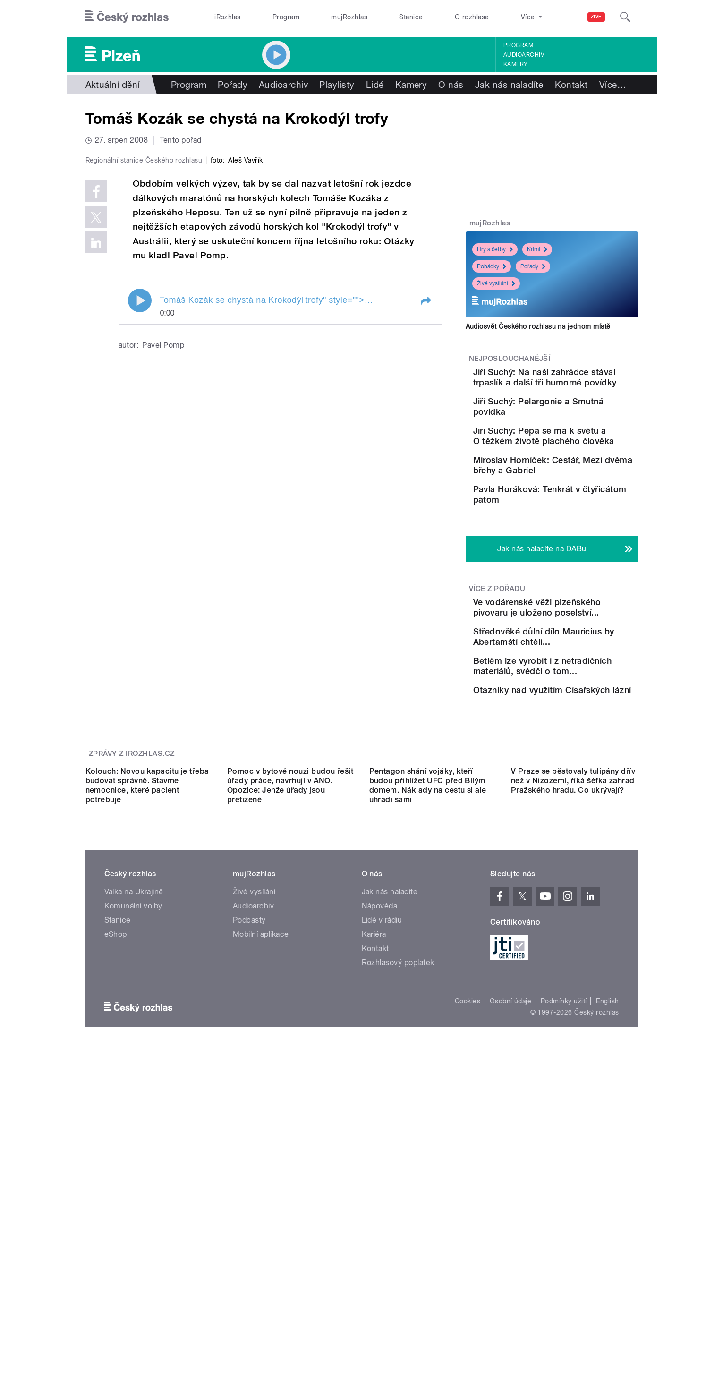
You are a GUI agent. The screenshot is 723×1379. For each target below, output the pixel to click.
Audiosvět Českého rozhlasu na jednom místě (538, 326)
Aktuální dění (112, 84)
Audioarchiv (523, 54)
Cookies (467, 1218)
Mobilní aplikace (261, 1151)
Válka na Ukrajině (133, 1108)
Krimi (537, 249)
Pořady (232, 84)
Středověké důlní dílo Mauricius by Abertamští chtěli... (575, 723)
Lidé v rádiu (382, 1136)
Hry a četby (495, 249)
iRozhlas (227, 17)
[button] (425, 502)
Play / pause (140, 501)
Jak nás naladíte (509, 84)
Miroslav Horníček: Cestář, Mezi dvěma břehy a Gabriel (579, 511)
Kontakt (571, 84)
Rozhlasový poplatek (398, 1179)
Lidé (375, 84)
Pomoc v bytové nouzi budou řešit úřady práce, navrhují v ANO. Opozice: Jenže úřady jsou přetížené (290, 1002)
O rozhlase (472, 17)
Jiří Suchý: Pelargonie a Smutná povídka (574, 420)
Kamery (515, 64)
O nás (450, 84)
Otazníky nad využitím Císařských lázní (571, 804)
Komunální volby (133, 1122)
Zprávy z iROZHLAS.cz (132, 886)
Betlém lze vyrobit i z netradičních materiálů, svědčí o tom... (573, 766)
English (607, 1218)
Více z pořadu (497, 656)
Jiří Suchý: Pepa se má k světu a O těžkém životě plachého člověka (579, 468)
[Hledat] (625, 17)
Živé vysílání (496, 283)
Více (612, 84)
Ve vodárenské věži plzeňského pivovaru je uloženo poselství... (573, 680)
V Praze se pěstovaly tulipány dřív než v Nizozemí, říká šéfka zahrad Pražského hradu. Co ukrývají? (573, 997)
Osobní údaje (511, 1218)
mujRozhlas (349, 17)
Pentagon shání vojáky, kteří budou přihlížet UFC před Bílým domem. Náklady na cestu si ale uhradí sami (427, 1002)
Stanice (411, 17)
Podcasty (249, 1136)
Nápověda (380, 1122)
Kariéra (374, 1151)
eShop (115, 1151)
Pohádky (491, 266)
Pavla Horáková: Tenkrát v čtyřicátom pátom (576, 549)
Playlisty (336, 84)
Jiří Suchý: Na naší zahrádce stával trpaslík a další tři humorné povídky (578, 382)
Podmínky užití (564, 1218)
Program (285, 17)
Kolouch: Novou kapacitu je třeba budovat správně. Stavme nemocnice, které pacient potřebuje (147, 1002)
